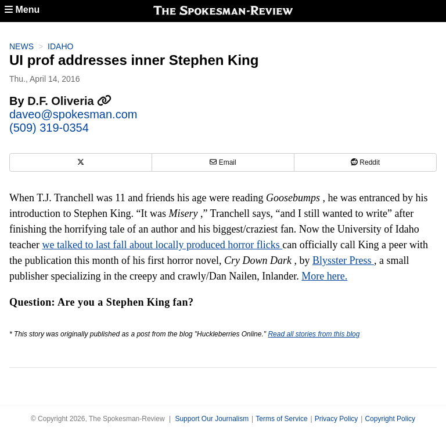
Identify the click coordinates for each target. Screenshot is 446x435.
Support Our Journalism (212, 419)
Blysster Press (343, 260)
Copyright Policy (390, 419)
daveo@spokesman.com (73, 114)
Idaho (60, 46)
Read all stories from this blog (313, 334)
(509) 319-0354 (49, 127)
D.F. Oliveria (69, 101)
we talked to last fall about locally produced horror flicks (162, 245)
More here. (324, 276)
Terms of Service (281, 419)
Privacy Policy (336, 419)
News (21, 46)
